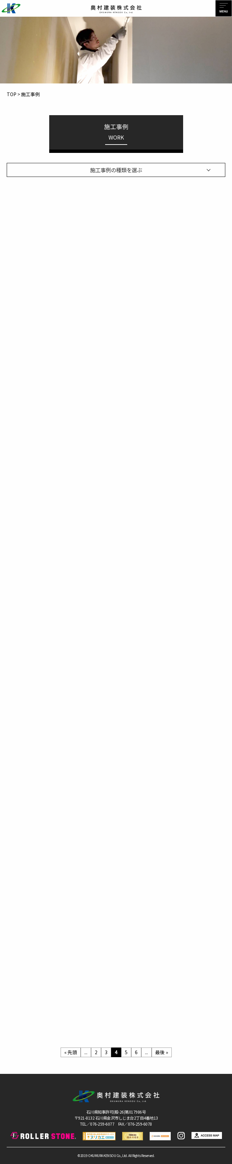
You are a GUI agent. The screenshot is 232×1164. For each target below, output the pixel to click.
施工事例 (30, 94)
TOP (11, 94)
